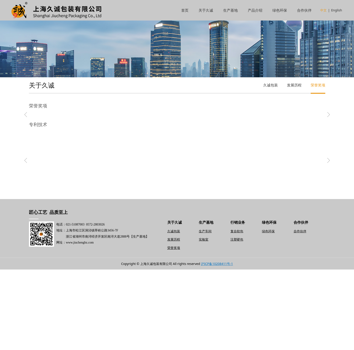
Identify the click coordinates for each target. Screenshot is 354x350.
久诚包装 (270, 85)
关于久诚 (206, 10)
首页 (185, 10)
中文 (323, 10)
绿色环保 (279, 10)
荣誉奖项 (318, 85)
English (336, 10)
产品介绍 (255, 10)
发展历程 (294, 85)
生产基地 (230, 10)
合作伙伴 (304, 10)
